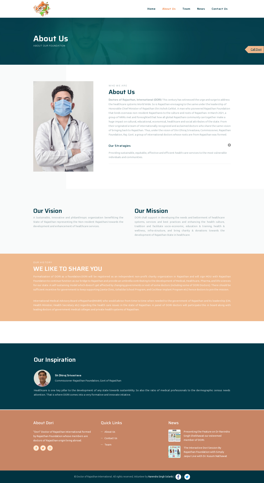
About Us (169, 9)
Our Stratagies (120, 145)
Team (186, 9)
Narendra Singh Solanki (160, 476)
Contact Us (220, 9)
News (201, 9)
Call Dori (256, 49)
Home (151, 9)
